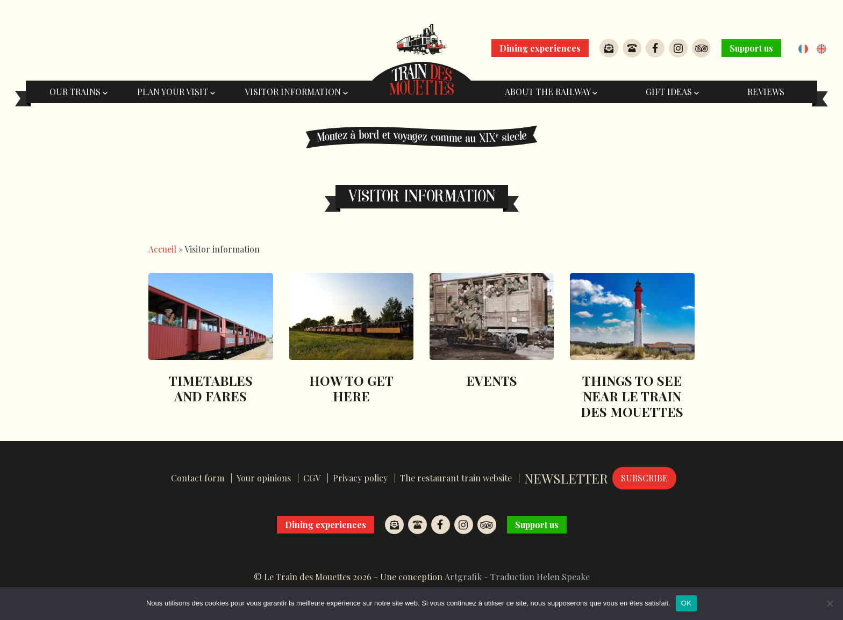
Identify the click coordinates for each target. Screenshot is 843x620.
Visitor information (296, 91)
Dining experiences (540, 48)
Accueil (162, 249)
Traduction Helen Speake (540, 576)
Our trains (78, 91)
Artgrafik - (466, 576)
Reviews (765, 91)
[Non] (829, 603)
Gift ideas (672, 91)
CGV (311, 478)
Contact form (197, 478)
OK (686, 603)
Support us (751, 48)
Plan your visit (176, 91)
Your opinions (264, 478)
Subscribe (644, 478)
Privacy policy (360, 478)
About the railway (551, 91)
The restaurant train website (456, 478)
